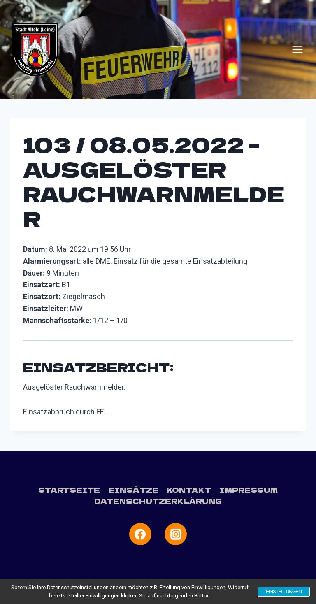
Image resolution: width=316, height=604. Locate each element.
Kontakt (189, 490)
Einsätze (133, 490)
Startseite (69, 490)
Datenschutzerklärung (158, 501)
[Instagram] (176, 534)
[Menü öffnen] (297, 49)
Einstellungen (283, 592)
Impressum (249, 490)
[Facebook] (140, 534)
